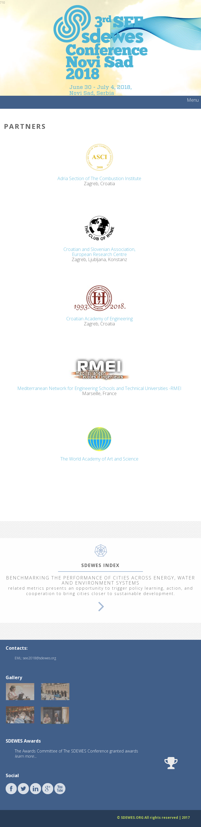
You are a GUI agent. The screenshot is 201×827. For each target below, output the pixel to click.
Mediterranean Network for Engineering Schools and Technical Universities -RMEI (99, 388)
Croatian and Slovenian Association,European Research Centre (99, 251)
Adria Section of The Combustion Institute (99, 178)
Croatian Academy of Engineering (99, 319)
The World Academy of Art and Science (99, 459)
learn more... (26, 756)
